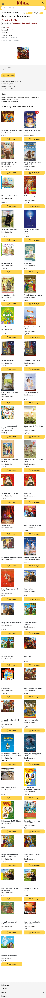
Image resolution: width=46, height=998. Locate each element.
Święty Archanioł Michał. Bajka (11, 130)
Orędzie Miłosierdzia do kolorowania (9, 889)
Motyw (38, 13)
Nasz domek (5, 688)
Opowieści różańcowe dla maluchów (10, 460)
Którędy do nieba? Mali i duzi (11, 821)
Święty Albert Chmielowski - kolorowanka (10, 721)
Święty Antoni (28, 589)
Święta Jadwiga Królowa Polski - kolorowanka (9, 855)
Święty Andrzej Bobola (9, 229)
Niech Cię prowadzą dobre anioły (10, 590)
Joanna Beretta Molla (31, 392)
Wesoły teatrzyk (6, 525)
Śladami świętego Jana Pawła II (34, 197)
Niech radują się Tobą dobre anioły (33, 427)
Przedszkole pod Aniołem (32, 130)
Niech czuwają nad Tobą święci (9, 393)
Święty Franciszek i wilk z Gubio (10, 923)
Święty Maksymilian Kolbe (32, 525)
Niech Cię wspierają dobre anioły (33, 328)
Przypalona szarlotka (31, 720)
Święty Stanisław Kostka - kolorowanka (32, 923)
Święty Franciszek (7, 656)
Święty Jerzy (28, 656)
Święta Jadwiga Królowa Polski (32, 855)
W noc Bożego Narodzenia (33, 295)
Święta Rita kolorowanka (9, 493)
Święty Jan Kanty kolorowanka (11, 557)
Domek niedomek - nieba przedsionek (32, 163)
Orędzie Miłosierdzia (31, 888)
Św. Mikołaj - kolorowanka (32, 360)
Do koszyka (8, 75)
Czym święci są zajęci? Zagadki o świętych (9, 427)
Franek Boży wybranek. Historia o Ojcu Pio (9, 163)
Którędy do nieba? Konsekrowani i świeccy (32, 788)
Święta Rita (27, 493)
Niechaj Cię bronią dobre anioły (32, 230)
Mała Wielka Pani (7, 263)
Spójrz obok (28, 263)
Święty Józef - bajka (8, 295)
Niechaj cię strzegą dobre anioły (32, 754)
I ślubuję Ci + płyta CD (8, 787)
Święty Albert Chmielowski (33, 688)
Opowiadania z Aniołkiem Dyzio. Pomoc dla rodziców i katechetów (11, 754)
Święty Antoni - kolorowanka (11, 623)
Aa (24, 13)
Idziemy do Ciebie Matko (9, 196)
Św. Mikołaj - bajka (7, 360)
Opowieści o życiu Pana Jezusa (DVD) (32, 822)
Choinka (4, 327)
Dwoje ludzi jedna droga (32, 557)
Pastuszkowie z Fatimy (9, 956)
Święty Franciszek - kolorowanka (30, 623)
